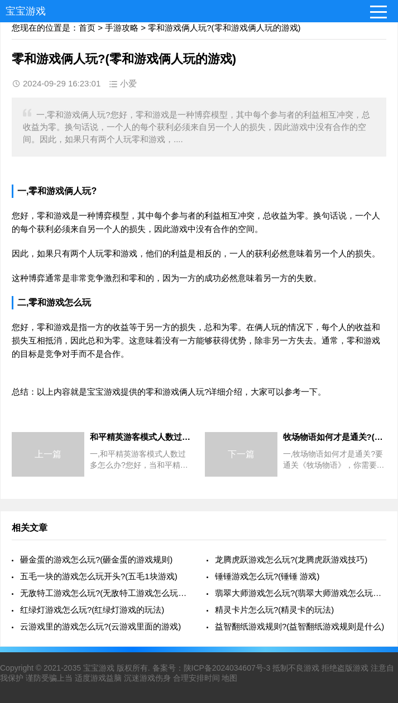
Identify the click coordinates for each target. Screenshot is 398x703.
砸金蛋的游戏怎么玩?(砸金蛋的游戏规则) (96, 559)
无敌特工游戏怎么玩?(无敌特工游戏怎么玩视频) (105, 593)
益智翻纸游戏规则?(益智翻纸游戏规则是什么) (299, 626)
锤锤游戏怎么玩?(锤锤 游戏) (267, 576)
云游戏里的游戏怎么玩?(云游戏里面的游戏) (100, 626)
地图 (229, 677)
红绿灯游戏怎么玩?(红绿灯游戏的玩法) (92, 609)
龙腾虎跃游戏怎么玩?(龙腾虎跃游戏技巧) (291, 559)
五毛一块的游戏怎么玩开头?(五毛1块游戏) (99, 576)
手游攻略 (121, 27)
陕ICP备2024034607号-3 (227, 667)
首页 (87, 27)
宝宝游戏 (26, 11)
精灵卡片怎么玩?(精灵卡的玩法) (274, 609)
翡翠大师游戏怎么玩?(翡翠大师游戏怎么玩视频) (300, 593)
